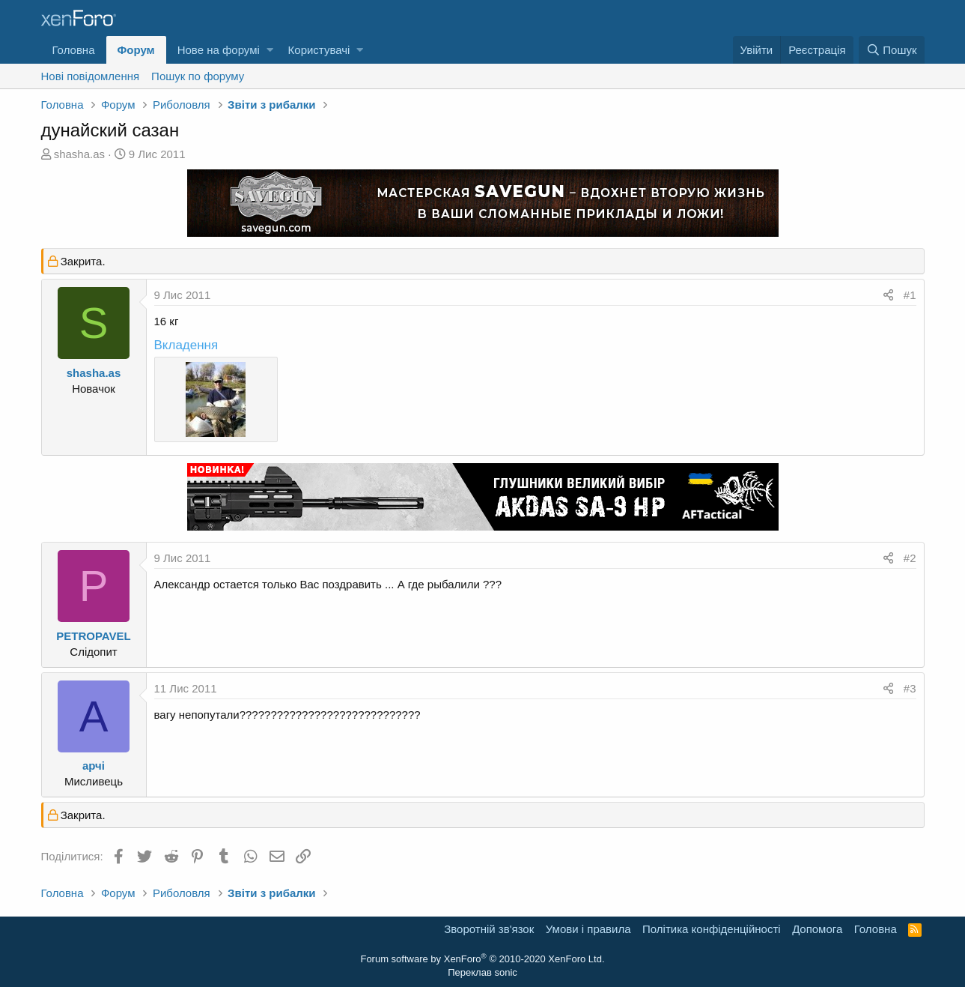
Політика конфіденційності (711, 929)
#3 (910, 688)
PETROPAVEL (93, 636)
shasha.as (79, 154)
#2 (910, 558)
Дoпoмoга (817, 929)
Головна (73, 49)
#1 (910, 295)
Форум (136, 49)
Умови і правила (588, 929)
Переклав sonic (482, 972)
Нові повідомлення (90, 76)
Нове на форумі (218, 49)
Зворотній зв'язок (489, 929)
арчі (93, 765)
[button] (270, 50)
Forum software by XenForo (482, 959)
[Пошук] (891, 50)
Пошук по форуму (197, 76)
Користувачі (319, 49)
